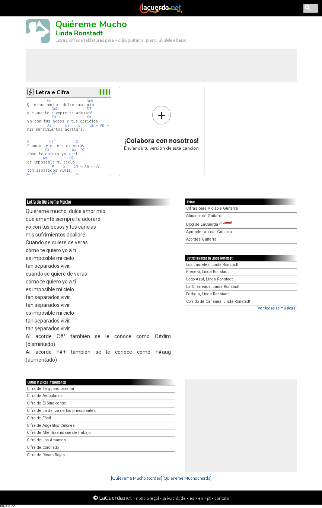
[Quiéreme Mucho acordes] (136, 478)
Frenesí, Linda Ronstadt (207, 271)
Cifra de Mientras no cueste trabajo (58, 432)
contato (221, 498)
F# (53, 166)
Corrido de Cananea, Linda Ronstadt (218, 301)
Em (91, 125)
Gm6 (90, 100)
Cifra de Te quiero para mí (50, 388)
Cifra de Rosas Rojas (46, 455)
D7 (89, 109)
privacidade (174, 498)
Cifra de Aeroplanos (45, 395)
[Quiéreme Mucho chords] (186, 478)
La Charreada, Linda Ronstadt (212, 286)
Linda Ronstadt (79, 33)
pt (209, 498)
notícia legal (147, 498)
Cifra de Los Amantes (46, 440)
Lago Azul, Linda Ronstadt (209, 279)
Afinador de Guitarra (204, 215)
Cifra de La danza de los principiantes (61, 410)
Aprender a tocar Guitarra (209, 231)
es (191, 498)
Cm (54, 117)
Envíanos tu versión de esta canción (161, 128)
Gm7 (55, 109)
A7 (49, 125)
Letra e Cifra (52, 92)
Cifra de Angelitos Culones (51, 425)
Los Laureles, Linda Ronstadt (212, 264)
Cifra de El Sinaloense (46, 403)
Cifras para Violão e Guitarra (212, 208)
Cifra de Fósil (39, 418)
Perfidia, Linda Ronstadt (207, 294)
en (200, 498)
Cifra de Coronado (43, 447)
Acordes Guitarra (201, 239)
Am (102, 125)
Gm (49, 100)
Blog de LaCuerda (209, 224)
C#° (52, 141)
